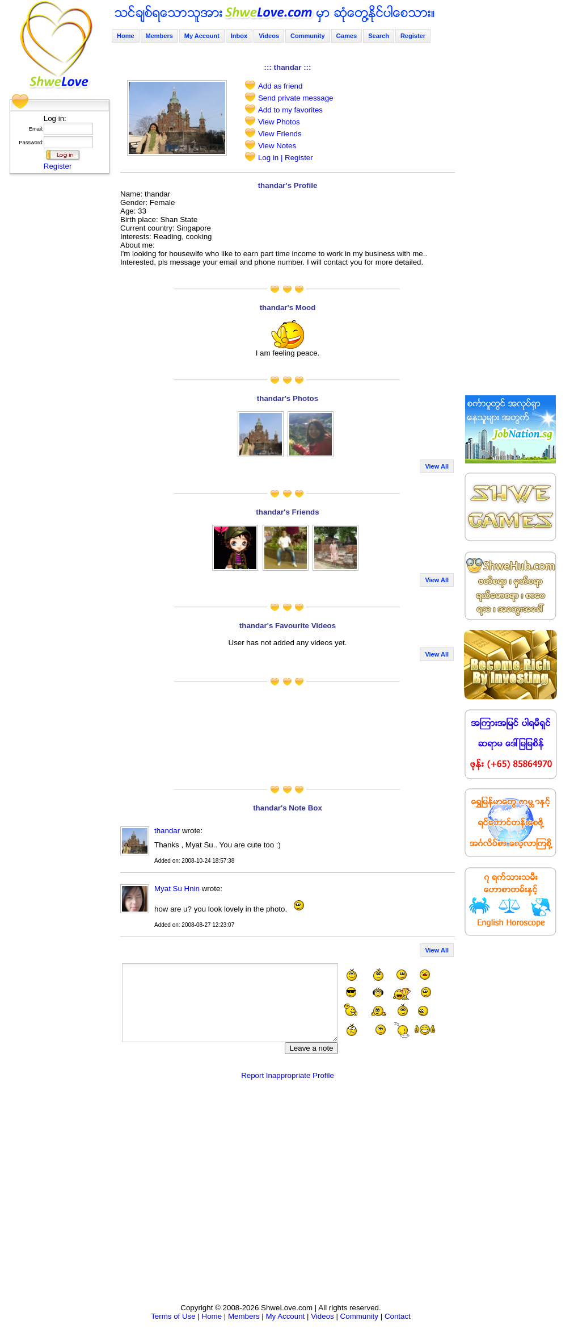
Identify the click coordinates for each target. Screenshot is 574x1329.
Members (159, 35)
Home (125, 35)
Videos (269, 35)
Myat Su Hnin (177, 888)
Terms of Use (173, 1316)
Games (346, 35)
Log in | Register (285, 157)
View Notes (277, 145)
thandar (167, 830)
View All (437, 466)
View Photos (279, 122)
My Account (202, 35)
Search (378, 35)
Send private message (296, 98)
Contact (398, 1316)
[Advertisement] (56, 349)
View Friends (280, 133)
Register (58, 166)
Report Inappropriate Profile (287, 1075)
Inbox (239, 35)
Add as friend (280, 86)
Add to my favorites (290, 110)
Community (307, 35)
